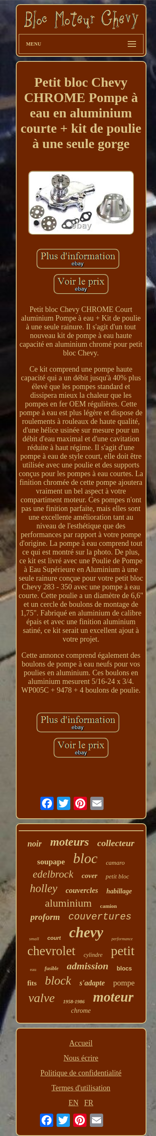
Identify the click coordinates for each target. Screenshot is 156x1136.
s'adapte (92, 983)
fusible (51, 968)
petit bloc (117, 876)
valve (41, 998)
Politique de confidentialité (80, 1073)
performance (122, 939)
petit (122, 950)
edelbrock (53, 874)
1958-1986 (74, 1002)
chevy (86, 932)
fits (32, 983)
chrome (81, 1010)
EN (74, 1103)
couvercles (82, 890)
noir (34, 843)
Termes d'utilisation (81, 1088)
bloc (85, 858)
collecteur (115, 843)
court (54, 938)
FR (88, 1103)
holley (43, 888)
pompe (124, 982)
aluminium (68, 903)
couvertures (99, 917)
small (34, 938)
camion (108, 906)
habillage (119, 891)
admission (88, 966)
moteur (113, 997)
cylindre (93, 955)
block (58, 980)
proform (45, 917)
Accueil (81, 1043)
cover (89, 876)
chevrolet (51, 951)
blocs (124, 968)
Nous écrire (81, 1058)
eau (33, 969)
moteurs (69, 841)
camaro (115, 862)
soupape (51, 861)
